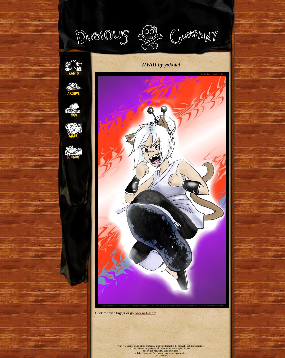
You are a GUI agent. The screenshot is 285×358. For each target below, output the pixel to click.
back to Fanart (145, 313)
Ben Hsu (164, 355)
